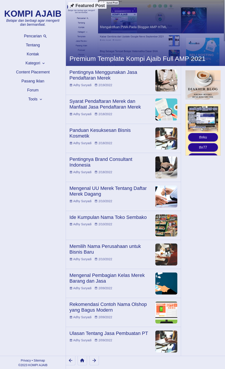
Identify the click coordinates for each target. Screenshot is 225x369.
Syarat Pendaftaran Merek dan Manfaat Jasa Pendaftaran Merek (105, 104)
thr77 (203, 147)
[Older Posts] (94, 360)
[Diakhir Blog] (203, 85)
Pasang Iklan (32, 81)
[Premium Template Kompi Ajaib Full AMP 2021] (145, 33)
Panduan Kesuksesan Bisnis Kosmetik (100, 133)
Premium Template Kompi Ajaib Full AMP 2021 (137, 58)
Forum (32, 90)
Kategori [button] (35, 63)
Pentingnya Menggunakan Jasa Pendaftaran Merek (103, 75)
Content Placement (33, 72)
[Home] (82, 360)
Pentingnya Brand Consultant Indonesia (100, 162)
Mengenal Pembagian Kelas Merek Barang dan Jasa (107, 278)
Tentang (33, 45)
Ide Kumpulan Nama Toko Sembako (108, 217)
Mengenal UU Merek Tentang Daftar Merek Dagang (108, 191)
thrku (203, 137)
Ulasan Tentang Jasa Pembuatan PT (108, 333)
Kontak (33, 54)
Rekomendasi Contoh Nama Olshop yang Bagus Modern (108, 307)
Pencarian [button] (35, 36)
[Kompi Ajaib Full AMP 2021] (203, 119)
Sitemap (39, 360)
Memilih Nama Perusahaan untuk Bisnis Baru (105, 249)
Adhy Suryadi (82, 85)
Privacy (26, 360)
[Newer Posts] (70, 360)
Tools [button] (35, 99)
